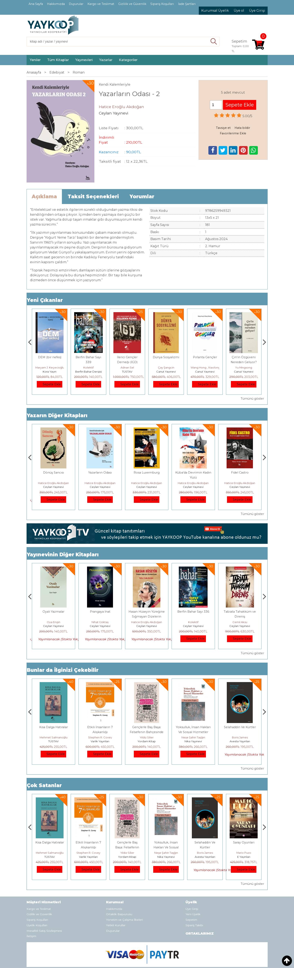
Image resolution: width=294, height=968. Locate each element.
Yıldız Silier (193, 737)
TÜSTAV (166, 371)
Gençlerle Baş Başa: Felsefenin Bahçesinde (166, 847)
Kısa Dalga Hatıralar (100, 727)
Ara (213, 41)
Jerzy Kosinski (53, 737)
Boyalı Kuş (53, 727)
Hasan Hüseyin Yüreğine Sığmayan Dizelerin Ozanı (53, 477)
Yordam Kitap (193, 741)
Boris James (244, 852)
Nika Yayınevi (239, 741)
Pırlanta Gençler (244, 357)
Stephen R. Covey (147, 737)
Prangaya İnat (146, 611)
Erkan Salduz (53, 622)
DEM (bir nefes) (88, 357)
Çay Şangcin (205, 367)
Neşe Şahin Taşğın (240, 737)
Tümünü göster (252, 398)
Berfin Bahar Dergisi (127, 371)
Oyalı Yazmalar (100, 611)
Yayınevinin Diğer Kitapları (63, 555)
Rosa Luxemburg (193, 472)
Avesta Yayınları (244, 856)
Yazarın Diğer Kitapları (57, 415)
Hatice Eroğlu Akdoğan (53, 483)
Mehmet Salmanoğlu (100, 737)
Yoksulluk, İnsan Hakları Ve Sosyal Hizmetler (204, 847)
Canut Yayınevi (205, 371)
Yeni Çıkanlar (45, 300)
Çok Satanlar (44, 785)
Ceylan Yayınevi (53, 487)
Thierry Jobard (49, 367)
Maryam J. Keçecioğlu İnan (92, 367)
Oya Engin (100, 622)
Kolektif (127, 367)
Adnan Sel (166, 367)
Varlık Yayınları (146, 741)
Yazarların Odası (146, 472)
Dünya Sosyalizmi (205, 357)
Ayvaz (53, 611)
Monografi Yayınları (49, 371)
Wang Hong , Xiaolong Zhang (248, 367)
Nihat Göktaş (146, 622)
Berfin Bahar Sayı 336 (240, 611)
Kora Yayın (88, 371)
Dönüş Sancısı (100, 472)
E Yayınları (53, 741)
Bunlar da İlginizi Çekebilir (62, 670)
